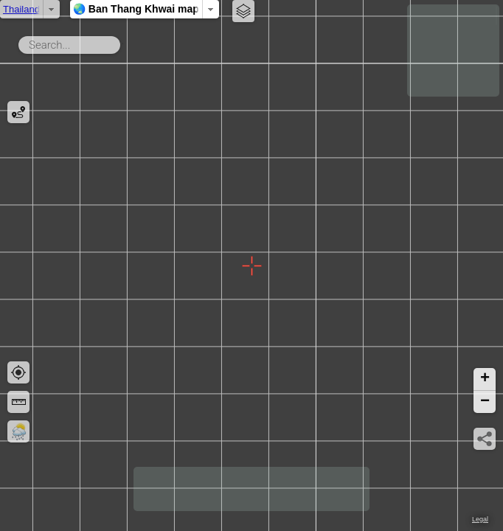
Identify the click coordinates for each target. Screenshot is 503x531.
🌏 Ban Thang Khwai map (185, 9)
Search (122, 42)
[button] (484, 379)
